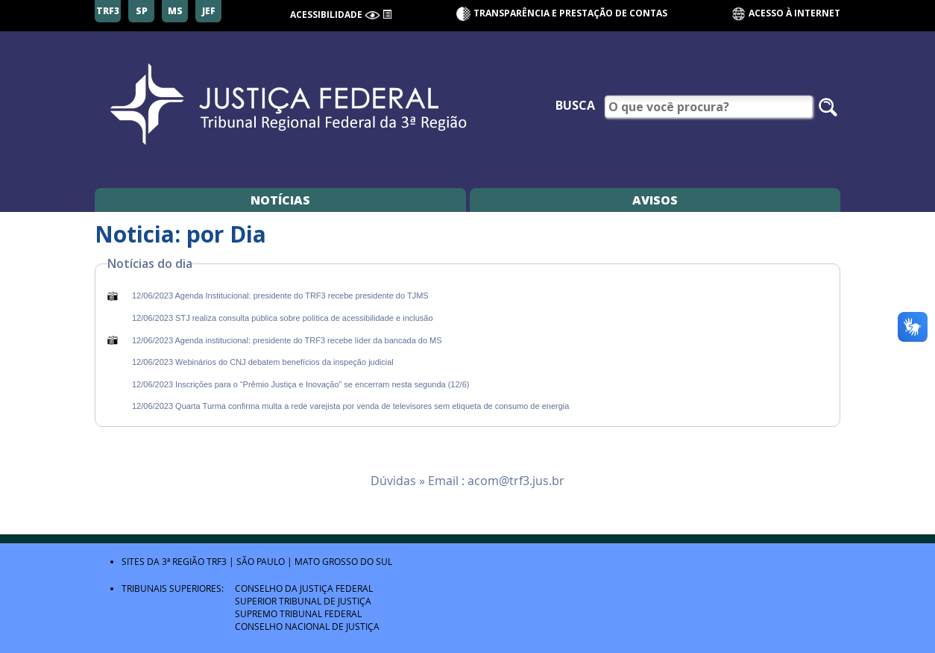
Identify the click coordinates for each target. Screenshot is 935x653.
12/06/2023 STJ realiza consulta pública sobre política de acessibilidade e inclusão (282, 317)
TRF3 (217, 561)
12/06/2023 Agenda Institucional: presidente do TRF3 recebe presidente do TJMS (280, 295)
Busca (575, 105)
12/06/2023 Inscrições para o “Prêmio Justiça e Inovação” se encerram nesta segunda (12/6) (300, 384)
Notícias (280, 200)
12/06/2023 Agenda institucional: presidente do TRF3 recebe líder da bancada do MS (287, 340)
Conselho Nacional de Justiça (307, 626)
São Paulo (260, 561)
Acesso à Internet (785, 14)
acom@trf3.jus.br (516, 481)
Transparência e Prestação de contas (570, 13)
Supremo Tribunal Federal (298, 613)
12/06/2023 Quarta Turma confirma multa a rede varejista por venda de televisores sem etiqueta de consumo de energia (350, 406)
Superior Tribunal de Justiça (303, 600)
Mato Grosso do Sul (343, 561)
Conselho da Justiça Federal (304, 588)
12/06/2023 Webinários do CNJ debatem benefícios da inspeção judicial (263, 361)
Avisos (655, 200)
